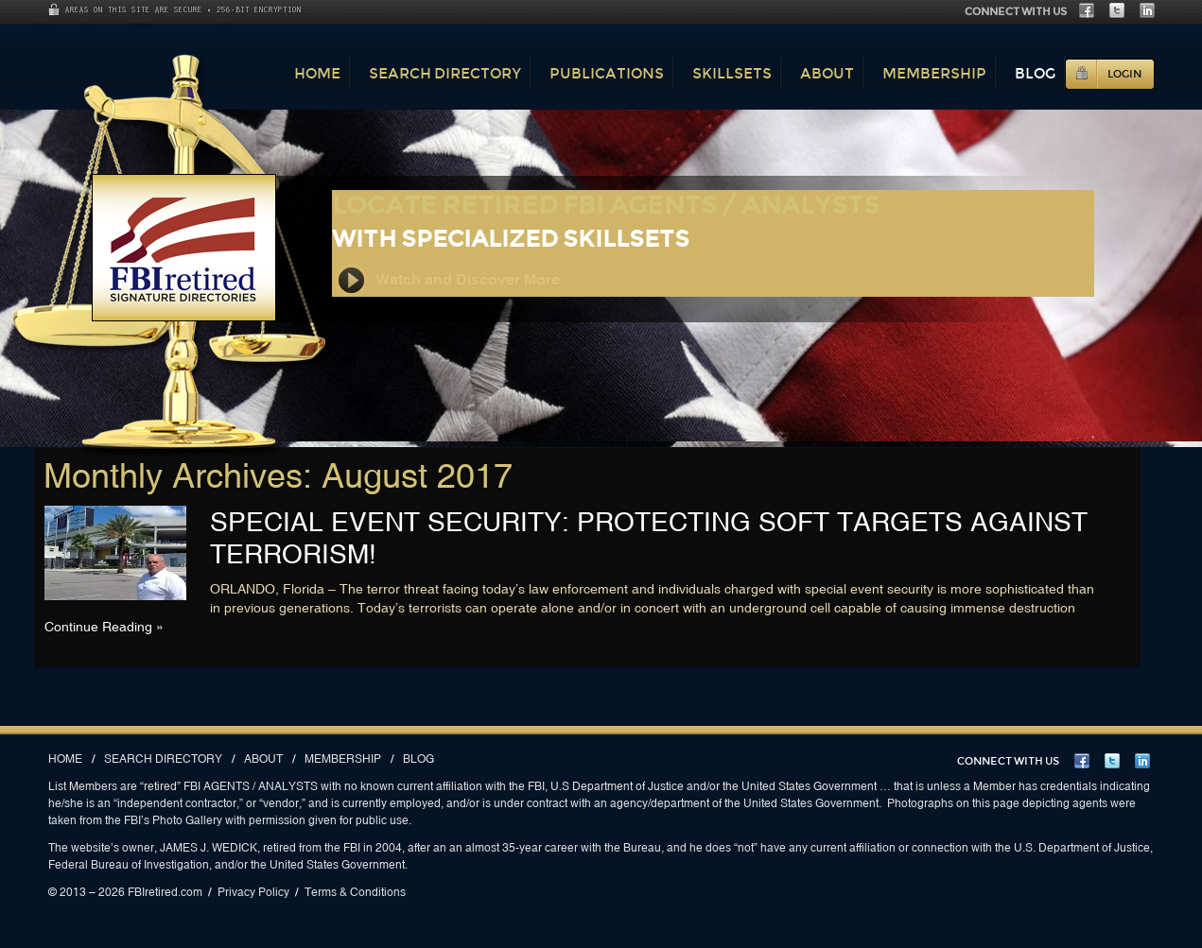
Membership (934, 73)
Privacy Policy (253, 892)
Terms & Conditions (355, 892)
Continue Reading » (104, 626)
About (827, 73)
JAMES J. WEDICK (208, 847)
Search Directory (445, 73)
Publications (606, 73)
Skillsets (732, 73)
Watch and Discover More (447, 280)
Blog (1035, 73)
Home (317, 73)
